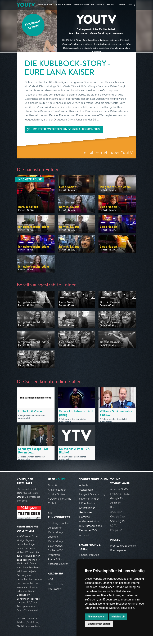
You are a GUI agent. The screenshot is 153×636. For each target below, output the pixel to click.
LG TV (113, 525)
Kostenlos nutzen (58, 564)
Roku (113, 507)
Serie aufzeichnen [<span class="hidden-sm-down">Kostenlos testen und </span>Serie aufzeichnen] (66, 129)
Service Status (56, 494)
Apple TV (115, 503)
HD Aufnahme (87, 503)
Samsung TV (117, 521)
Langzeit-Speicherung (92, 494)
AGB (50, 579)
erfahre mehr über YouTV (108, 152)
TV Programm (62, 5)
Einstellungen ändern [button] (99, 623)
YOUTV (26, 5)
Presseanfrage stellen (123, 545)
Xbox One (116, 512)
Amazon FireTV (119, 489)
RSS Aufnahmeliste (90, 526)
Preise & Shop (56, 559)
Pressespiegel (118, 550)
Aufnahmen (81, 5)
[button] (134, 5)
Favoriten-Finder (89, 498)
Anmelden (125, 5)
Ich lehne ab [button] (118, 616)
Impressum (54, 588)
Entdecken (45, 5)
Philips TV (116, 530)
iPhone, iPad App (89, 555)
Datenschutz (55, 584)
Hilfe (110, 5)
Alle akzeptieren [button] (96, 616)
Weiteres (96, 5)
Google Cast (117, 516)
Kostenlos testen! (33, 24)
